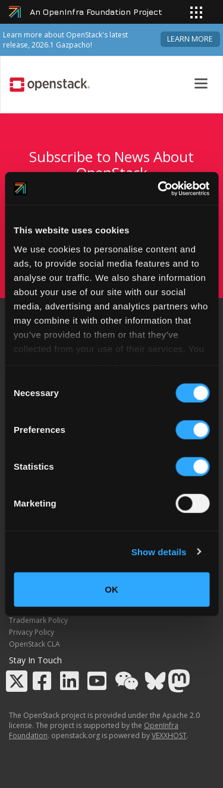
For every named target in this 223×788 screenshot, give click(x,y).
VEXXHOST (169, 735)
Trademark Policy (38, 620)
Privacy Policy (31, 632)
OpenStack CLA (34, 644)
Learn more (190, 39)
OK (111, 589)
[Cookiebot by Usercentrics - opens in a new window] (158, 188)
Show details (159, 551)
